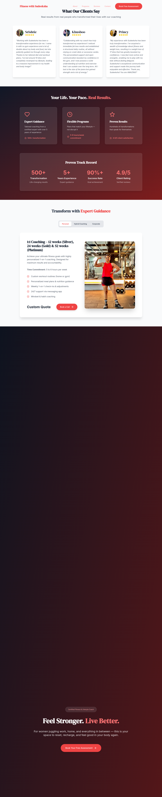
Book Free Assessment (128, 6)
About (75, 6)
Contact (108, 6)
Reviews (97, 6)
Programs (85, 6)
